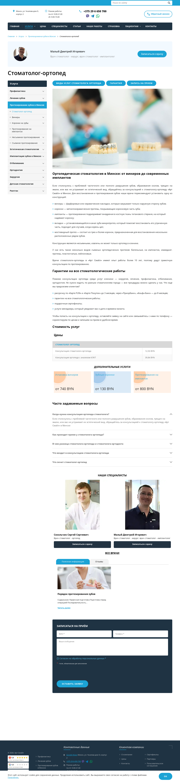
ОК (165, 776)
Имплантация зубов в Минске (25, 156)
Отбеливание (17, 163)
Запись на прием (141, 83)
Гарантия (116, 83)
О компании (126, 754)
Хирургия (15, 177)
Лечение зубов (17, 98)
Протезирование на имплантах (21, 130)
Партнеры (151, 759)
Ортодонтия (16, 170)
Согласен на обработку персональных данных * (81, 658)
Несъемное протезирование (26, 137)
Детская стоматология (21, 184)
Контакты (125, 763)
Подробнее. (13, 777)
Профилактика (17, 91)
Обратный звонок (158, 14)
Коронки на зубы (20, 123)
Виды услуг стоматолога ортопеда (78, 83)
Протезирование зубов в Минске (27, 105)
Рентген (14, 190)
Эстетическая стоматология (24, 149)
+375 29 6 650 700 (95, 11)
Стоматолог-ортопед (22, 111)
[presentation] (74, 673)
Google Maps (71, 755)
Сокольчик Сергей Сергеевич (71, 534)
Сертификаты (153, 754)
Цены (123, 759)
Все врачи (112, 553)
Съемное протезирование (25, 143)
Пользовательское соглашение (155, 764)
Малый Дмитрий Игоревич (130, 534)
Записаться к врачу (152, 53)
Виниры (16, 117)
